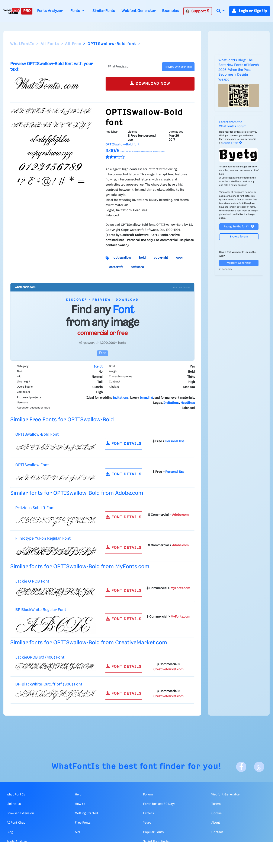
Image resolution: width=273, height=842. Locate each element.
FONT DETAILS (124, 443)
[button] (220, 11)
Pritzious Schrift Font (35, 508)
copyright (161, 257)
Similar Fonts (103, 11)
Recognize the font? (239, 226)
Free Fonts (82, 822)
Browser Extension (20, 813)
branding (146, 398)
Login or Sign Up (249, 11)
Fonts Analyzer (49, 11)
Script (98, 366)
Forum (148, 794)
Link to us (14, 804)
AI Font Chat (16, 822)
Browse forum (239, 236)
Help (78, 794)
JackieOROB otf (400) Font (39, 657)
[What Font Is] (11, 11)
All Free (73, 44)
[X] (259, 767)
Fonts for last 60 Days (159, 804)
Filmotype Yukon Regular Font (43, 538)
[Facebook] (241, 767)
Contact (217, 832)
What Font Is (16, 794)
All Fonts (50, 44)
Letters (148, 813)
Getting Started (86, 813)
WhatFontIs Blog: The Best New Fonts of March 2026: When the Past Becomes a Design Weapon (238, 70)
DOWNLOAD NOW (150, 83)
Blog (10, 832)
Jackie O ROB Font (32, 581)
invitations (120, 398)
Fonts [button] (75, 11)
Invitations (171, 403)
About (215, 822)
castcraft (116, 267)
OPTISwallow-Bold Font (37, 434)
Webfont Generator (138, 11)
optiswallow (122, 257)
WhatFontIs (22, 44)
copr (179, 257)
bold (142, 257)
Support (197, 11)
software (137, 267)
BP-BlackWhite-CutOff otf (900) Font (48, 684)
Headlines (188, 403)
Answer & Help (232, 143)
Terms (216, 804)
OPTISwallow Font (32, 465)
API (77, 832)
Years (147, 822)
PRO (26, 11)
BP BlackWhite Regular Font (40, 610)
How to (80, 804)
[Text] (133, 66)
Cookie (216, 813)
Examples (170, 11)
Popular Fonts (153, 832)
